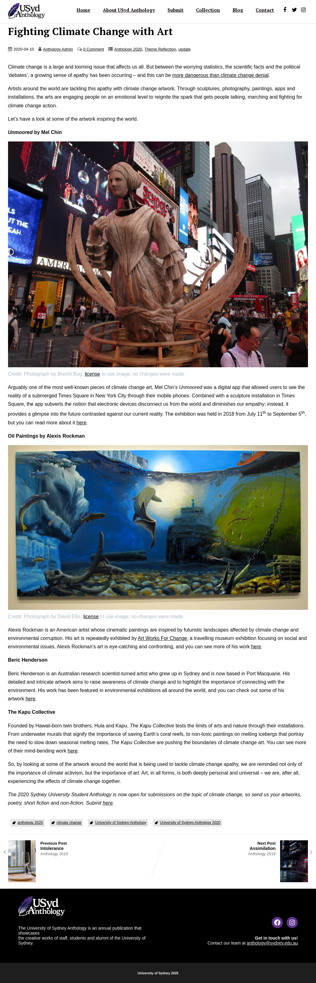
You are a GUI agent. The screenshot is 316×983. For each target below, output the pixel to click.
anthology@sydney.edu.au (272, 943)
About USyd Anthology (129, 10)
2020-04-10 (24, 49)
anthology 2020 (30, 822)
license (92, 374)
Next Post (233, 846)
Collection (208, 10)
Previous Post (83, 846)
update (185, 49)
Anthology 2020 (128, 49)
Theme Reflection (160, 49)
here (81, 422)
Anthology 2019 (54, 853)
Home (83, 10)
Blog (237, 10)
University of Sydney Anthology (120, 822)
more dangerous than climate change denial (220, 75)
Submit (175, 10)
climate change (69, 822)
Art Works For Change (162, 638)
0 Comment (93, 49)
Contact (265, 10)
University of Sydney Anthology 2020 (190, 822)
